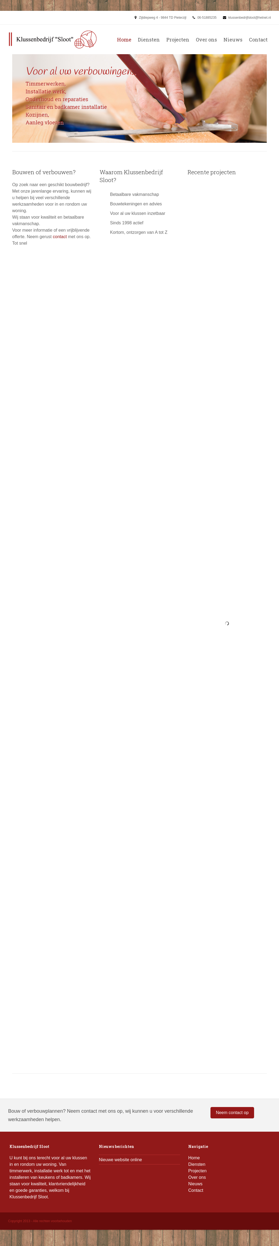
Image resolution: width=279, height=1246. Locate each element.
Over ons (206, 39)
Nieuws (232, 39)
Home (124, 39)
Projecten (177, 39)
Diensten (149, 39)
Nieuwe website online (120, 1159)
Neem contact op (232, 1112)
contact (60, 236)
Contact (258, 39)
